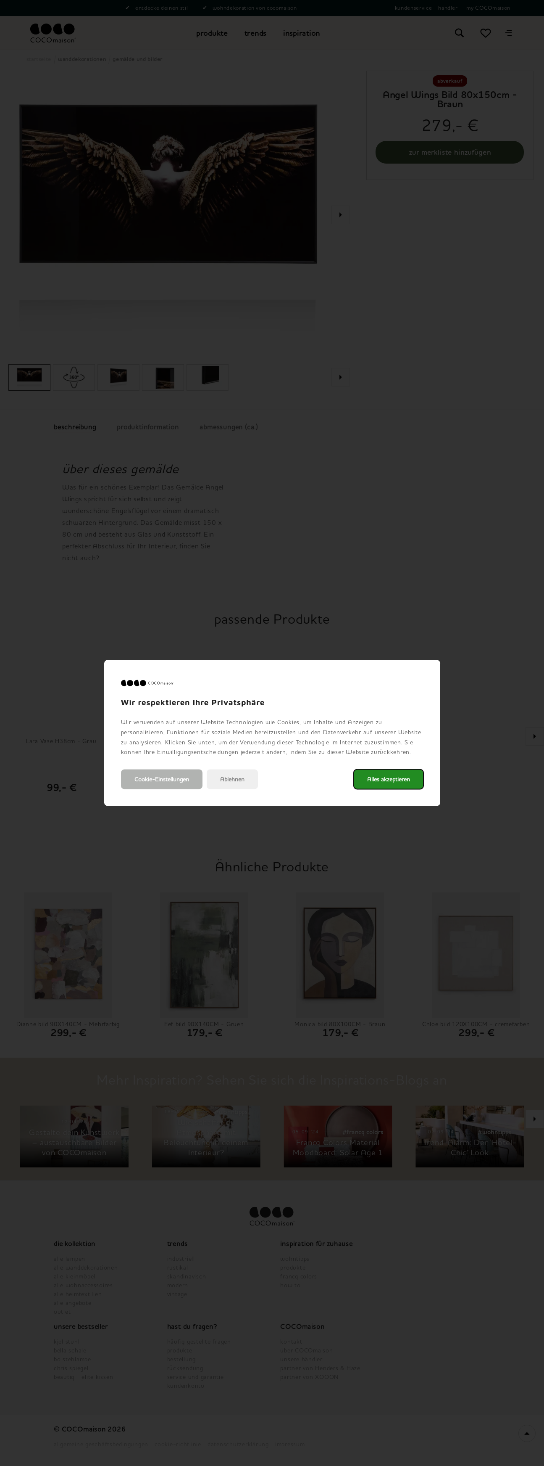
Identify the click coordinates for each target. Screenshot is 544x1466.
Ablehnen (232, 779)
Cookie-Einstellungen (161, 779)
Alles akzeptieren (388, 779)
